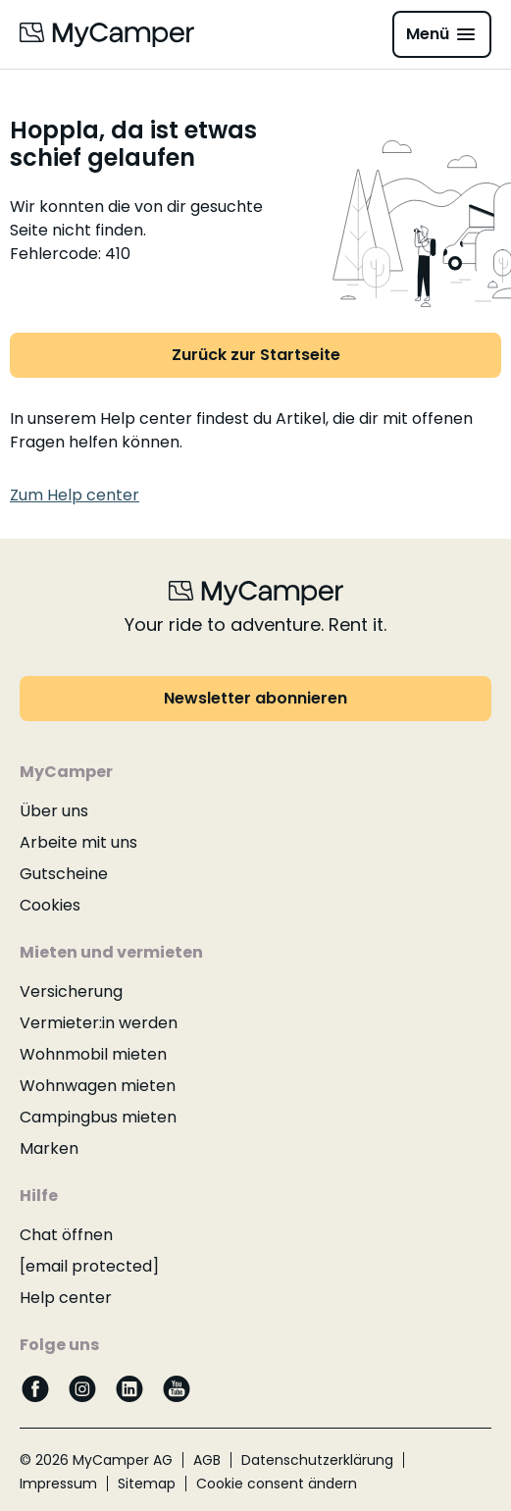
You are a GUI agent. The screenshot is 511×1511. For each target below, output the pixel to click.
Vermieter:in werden (99, 1023)
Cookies (50, 905)
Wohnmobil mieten (93, 1054)
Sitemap (147, 1483)
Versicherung (71, 991)
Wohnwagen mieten (98, 1085)
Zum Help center (74, 495)
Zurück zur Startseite (256, 354)
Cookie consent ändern (276, 1483)
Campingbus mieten (98, 1117)
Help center (66, 1297)
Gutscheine (64, 873)
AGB (207, 1460)
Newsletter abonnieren (255, 698)
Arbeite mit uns (78, 842)
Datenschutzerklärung (317, 1460)
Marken (49, 1148)
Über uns (54, 811)
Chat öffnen (66, 1235)
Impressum (58, 1483)
